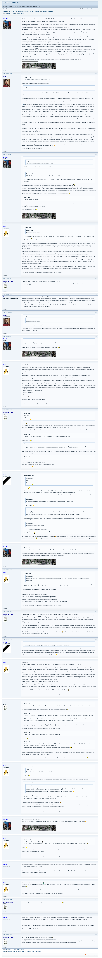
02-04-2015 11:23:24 (7, 336)
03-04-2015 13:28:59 (7, 409)
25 (13, 13)
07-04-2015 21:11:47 (7, 639)
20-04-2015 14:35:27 (7, 700)
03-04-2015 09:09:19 (7, 362)
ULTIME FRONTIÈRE (11, 2)
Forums (10, 6)
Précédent (8, 13)
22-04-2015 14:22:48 (7, 880)
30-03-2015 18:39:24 (7, 223)
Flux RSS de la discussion (91, 954)
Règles (16, 6)
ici (70, 53)
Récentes (88, 8)
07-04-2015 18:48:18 (7, 569)
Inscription (29, 6)
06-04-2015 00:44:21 (7, 471)
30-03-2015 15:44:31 (7, 154)
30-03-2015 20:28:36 (7, 294)
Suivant (22, 13)
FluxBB (95, 955)
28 (17, 13)
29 (18, 13)
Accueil (5, 6)
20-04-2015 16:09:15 (7, 817)
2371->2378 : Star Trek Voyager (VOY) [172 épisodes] (24, 11)
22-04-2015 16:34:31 (7, 934)
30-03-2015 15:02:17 (7, 73)
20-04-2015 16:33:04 (7, 836)
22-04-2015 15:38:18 (7, 899)
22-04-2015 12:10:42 (7, 862)
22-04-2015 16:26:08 (7, 914)
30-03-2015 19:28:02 (7, 278)
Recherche (22, 6)
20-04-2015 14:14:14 (7, 659)
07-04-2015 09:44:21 (7, 544)
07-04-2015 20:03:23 (7, 611)
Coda (23, 104)
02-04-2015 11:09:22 (7, 312)
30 (19, 13)
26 (14, 13)
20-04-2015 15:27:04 (7, 763)
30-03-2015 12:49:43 (7, 16)
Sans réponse (94, 8)
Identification (36, 6)
